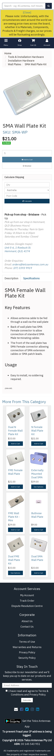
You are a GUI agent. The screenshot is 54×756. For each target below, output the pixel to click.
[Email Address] (27, 685)
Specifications (31, 278)
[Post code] (27, 195)
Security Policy (27, 657)
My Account (27, 595)
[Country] (27, 190)
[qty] (27, 184)
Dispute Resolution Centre (27, 606)
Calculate (27, 201)
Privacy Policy (27, 652)
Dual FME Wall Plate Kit (14, 560)
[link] (21, 709)
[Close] (27, 12)
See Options (38, 487)
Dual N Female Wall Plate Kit (15, 430)
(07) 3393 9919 (22, 268)
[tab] (11, 278)
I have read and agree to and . (27, 692)
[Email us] (16, 709)
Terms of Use (27, 641)
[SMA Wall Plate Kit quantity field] (27, 153)
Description (11, 278)
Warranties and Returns (27, 647)
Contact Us (27, 626)
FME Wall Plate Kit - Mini (14, 517)
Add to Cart (27, 160)
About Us (27, 621)
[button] (27, 166)
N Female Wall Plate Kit (37, 430)
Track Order (27, 600)
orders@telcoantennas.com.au (30, 264)
